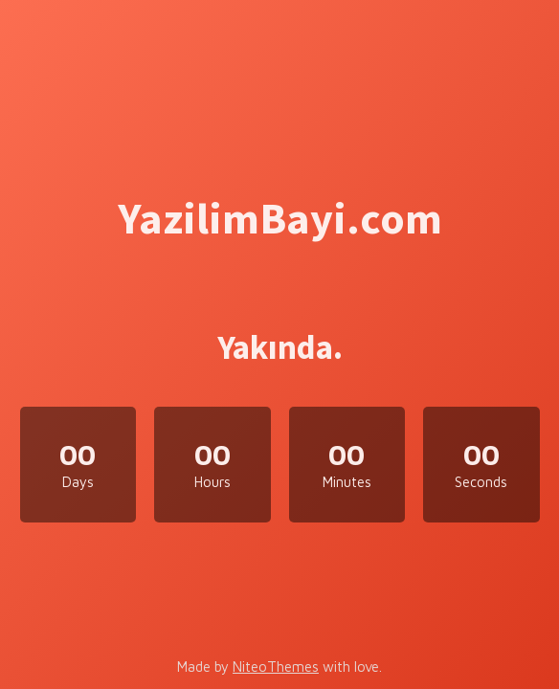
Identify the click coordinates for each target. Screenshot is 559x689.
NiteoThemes (276, 666)
